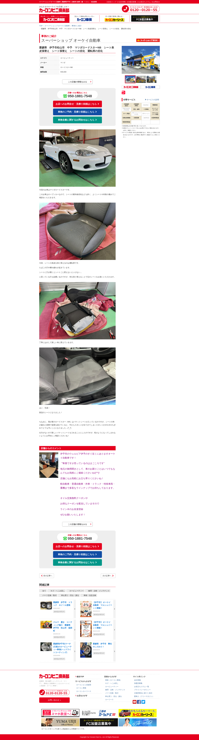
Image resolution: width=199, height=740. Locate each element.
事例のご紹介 (77, 26)
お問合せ (156, 2)
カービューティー (76, 591)
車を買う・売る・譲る (70, 595)
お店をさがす (82, 696)
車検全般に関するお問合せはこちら (77, 120)
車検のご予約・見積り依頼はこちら (77, 112)
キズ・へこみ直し (58, 591)
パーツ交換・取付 (49, 595)
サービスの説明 (153, 100)
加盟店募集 (132, 2)
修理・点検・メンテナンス (99, 591)
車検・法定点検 (90, 595)
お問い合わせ (54, 700)
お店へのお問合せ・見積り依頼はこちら (77, 104)
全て (44, 591)
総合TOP (80, 677)
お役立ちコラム (145, 2)
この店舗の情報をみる (77, 82)
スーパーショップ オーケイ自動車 (57, 26)
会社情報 (122, 2)
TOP (41, 26)
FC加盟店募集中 (145, 18)
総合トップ (112, 2)
